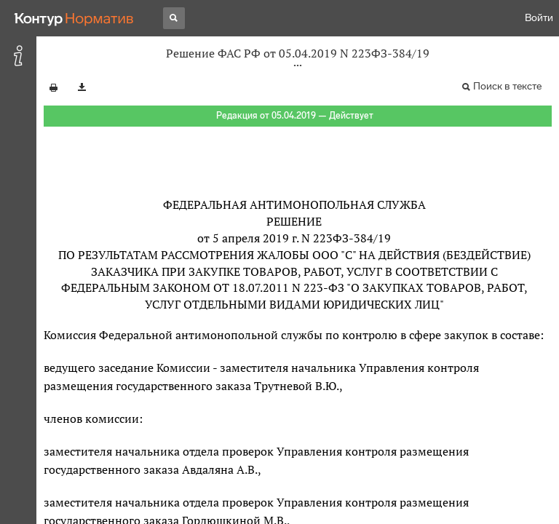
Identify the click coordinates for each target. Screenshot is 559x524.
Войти (539, 18)
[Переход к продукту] (74, 18)
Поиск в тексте (507, 86)
